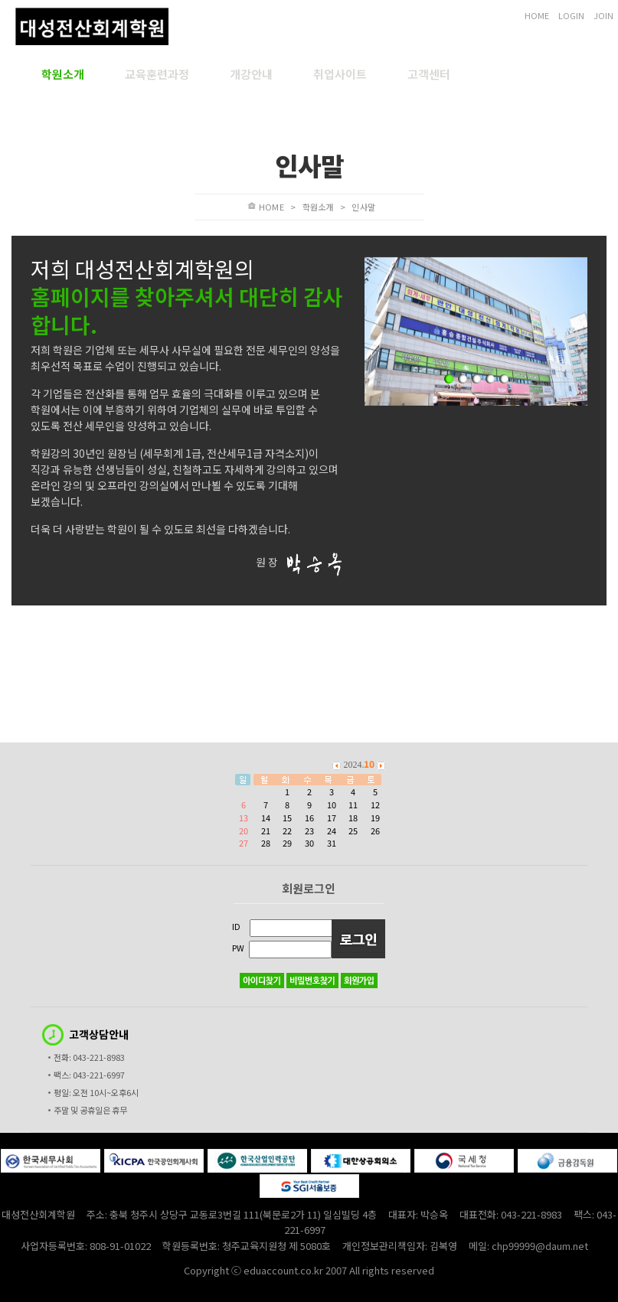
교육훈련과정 (157, 74)
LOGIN (571, 15)
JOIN (603, 15)
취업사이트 (340, 74)
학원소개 (62, 74)
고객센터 (428, 74)
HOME (537, 15)
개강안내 (251, 74)
